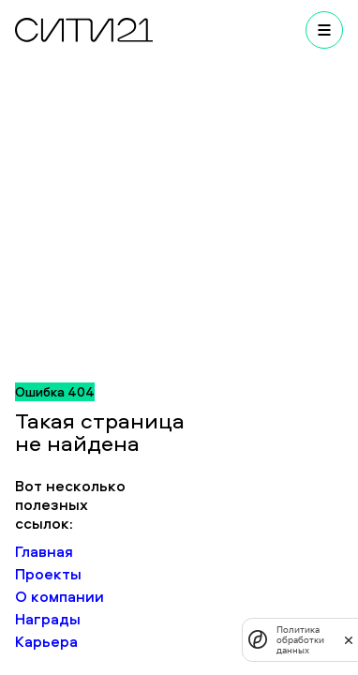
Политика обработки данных (300, 639)
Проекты (48, 573)
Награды (48, 618)
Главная (44, 551)
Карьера (46, 641)
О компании (59, 596)
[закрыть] (348, 639)
